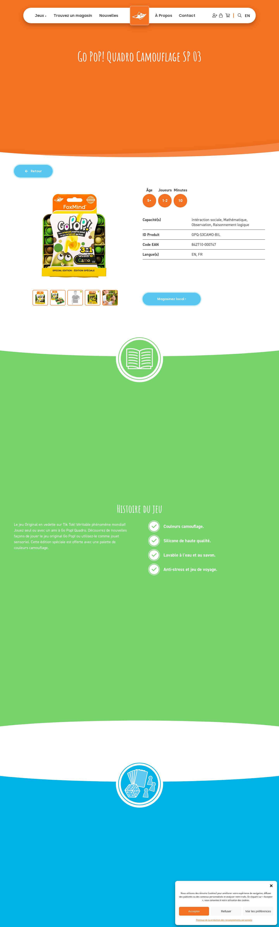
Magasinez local (171, 299)
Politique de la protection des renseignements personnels (224, 920)
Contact (187, 15)
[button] (271, 886)
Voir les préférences (258, 911)
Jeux (39, 15)
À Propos (163, 15)
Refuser (226, 911)
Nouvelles (108, 15)
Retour (33, 171)
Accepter (194, 911)
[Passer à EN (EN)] (247, 15)
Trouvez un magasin (73, 15)
